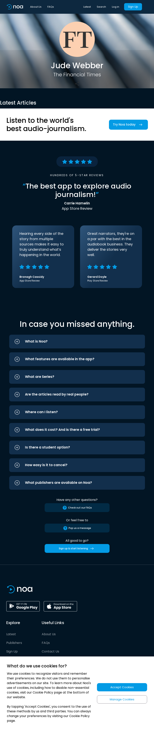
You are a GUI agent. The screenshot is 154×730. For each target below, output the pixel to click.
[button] (77, 341)
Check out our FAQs (77, 507)
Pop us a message (77, 528)
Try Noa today (128, 125)
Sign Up (133, 7)
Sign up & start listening (77, 548)
